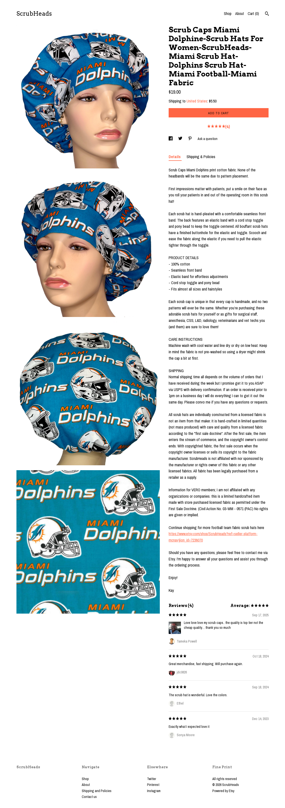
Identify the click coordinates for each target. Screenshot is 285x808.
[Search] (267, 14)
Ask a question (207, 139)
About (239, 13)
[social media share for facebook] (171, 139)
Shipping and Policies (96, 791)
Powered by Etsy (223, 791)
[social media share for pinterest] (190, 139)
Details (175, 156)
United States (197, 101)
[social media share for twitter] (180, 139)
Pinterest (153, 785)
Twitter (151, 779)
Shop (227, 13)
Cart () (253, 13)
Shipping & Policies (201, 156)
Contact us (89, 797)
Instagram (154, 791)
